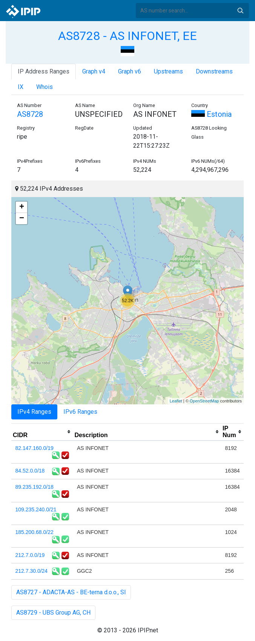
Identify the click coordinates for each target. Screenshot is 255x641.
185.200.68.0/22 (34, 532)
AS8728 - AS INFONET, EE (127, 36)
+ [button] (21, 207)
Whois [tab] (44, 86)
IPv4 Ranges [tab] (34, 411)
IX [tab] (20, 86)
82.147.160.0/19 (34, 448)
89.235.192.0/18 (34, 487)
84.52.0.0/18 (30, 471)
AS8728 (30, 114)
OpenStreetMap (204, 401)
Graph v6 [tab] (129, 71)
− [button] (21, 218)
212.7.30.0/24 (31, 571)
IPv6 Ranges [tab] (80, 411)
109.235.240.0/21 (36, 509)
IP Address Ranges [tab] (43, 71)
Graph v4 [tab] (93, 71)
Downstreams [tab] (214, 71)
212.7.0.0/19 (30, 555)
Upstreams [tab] (168, 71)
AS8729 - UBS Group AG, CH (53, 612)
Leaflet (176, 401)
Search (240, 10)
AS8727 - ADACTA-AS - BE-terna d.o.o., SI (71, 592)
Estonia (211, 114)
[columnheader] (42, 432)
